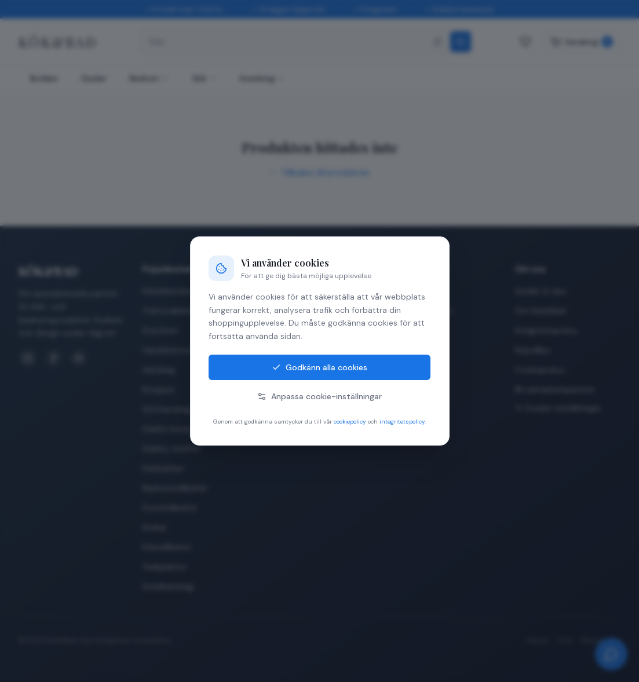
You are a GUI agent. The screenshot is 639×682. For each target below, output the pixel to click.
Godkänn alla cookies (319, 367)
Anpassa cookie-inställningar (319, 396)
